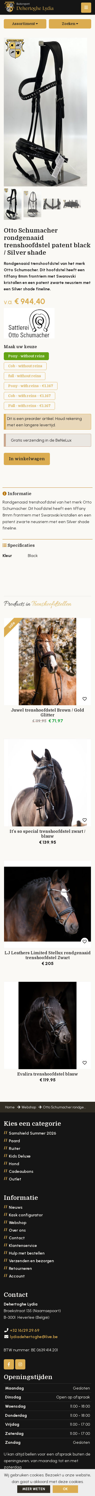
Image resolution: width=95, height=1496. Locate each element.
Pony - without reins (26, 356)
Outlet (15, 1179)
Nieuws (16, 1207)
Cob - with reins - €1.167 (29, 396)
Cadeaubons (21, 1171)
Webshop (17, 1222)
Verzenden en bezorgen (31, 1260)
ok (65, 1489)
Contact (17, 1237)
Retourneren (20, 1268)
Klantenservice (23, 1245)
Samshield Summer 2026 (32, 1133)
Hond (14, 1163)
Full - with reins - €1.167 (29, 406)
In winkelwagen (27, 459)
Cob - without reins (25, 366)
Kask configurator (26, 1215)
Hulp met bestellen (27, 1253)
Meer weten (33, 1489)
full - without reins (24, 376)
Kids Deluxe (20, 1156)
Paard (14, 1140)
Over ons (17, 1230)
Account (17, 1276)
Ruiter (14, 1148)
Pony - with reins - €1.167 (30, 386)
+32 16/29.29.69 (24, 1330)
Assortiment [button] (25, 24)
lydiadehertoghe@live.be (34, 1336)
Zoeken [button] (70, 24)
